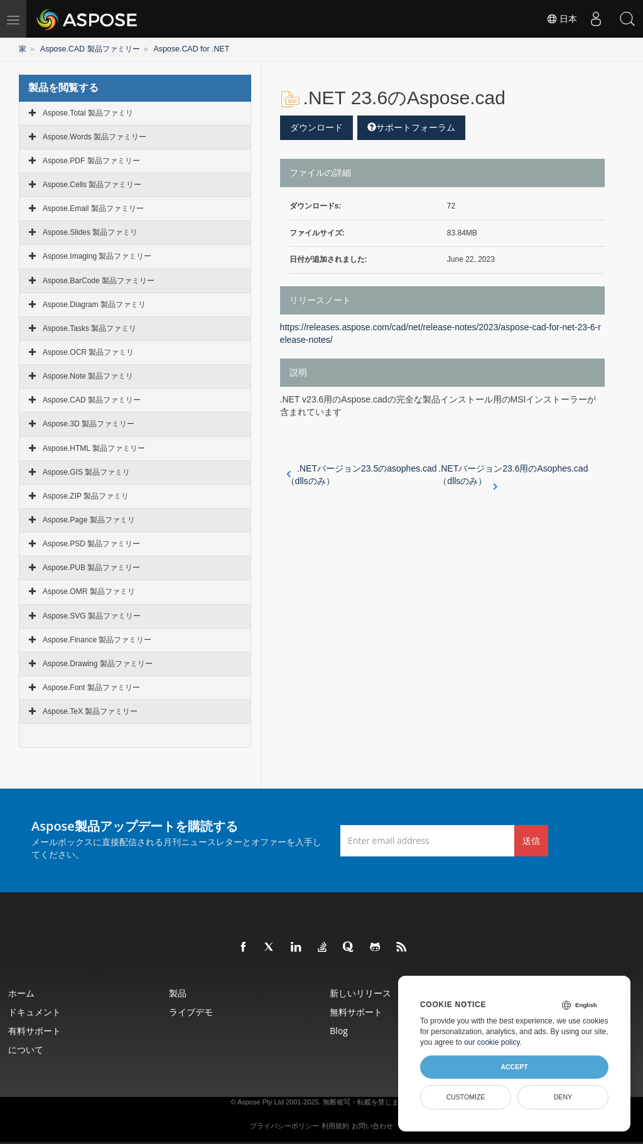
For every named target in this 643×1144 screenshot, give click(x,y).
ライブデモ (192, 1012)
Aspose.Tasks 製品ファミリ (89, 327)
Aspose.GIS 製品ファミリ (86, 471)
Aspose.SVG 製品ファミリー (92, 615)
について (27, 1049)
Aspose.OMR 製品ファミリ (89, 591)
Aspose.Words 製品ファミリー (94, 136)
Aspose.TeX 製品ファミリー (90, 711)
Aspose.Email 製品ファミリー (93, 208)
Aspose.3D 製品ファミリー (88, 423)
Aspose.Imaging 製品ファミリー (97, 256)
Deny (563, 1097)
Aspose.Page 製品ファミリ (89, 519)
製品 (179, 993)
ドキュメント (35, 1012)
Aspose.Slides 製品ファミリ (90, 232)
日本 (561, 18)
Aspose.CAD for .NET (188, 49)
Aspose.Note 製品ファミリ (88, 376)
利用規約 (335, 1126)
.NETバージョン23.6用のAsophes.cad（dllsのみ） (513, 475)
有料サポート (35, 1031)
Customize (465, 1097)
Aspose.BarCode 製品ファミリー (98, 280)
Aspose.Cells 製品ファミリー (92, 184)
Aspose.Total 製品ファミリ (88, 112)
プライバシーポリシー (284, 1126)
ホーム (22, 993)
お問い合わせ (372, 1126)
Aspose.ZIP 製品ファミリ (86, 495)
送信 (531, 840)
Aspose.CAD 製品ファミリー (89, 49)
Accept (513, 1067)
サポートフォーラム (411, 127)
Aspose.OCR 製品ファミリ (88, 351)
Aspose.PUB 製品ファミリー (91, 567)
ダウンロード (316, 127)
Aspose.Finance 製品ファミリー (97, 639)
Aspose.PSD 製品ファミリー (91, 543)
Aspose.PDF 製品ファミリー (91, 160)
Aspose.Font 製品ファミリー (91, 687)
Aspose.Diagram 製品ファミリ (94, 303)
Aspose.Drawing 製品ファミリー (98, 663)
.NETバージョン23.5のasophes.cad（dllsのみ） (361, 474)
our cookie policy (492, 1042)
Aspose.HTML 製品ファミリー (94, 447)
